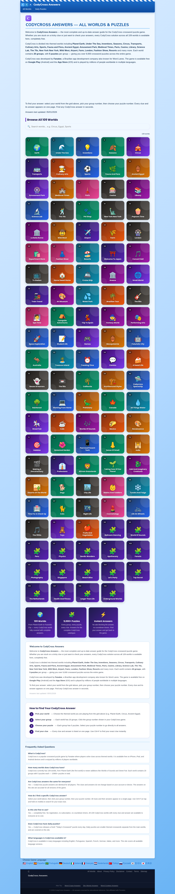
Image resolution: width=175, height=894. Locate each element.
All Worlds (27, 9)
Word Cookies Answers (109, 886)
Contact (129, 871)
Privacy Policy (109, 871)
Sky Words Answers (90, 886)
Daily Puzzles (40, 9)
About (99, 871)
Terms (136, 871)
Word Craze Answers (72, 886)
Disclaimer (120, 871)
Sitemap (144, 871)
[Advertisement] (87, 83)
